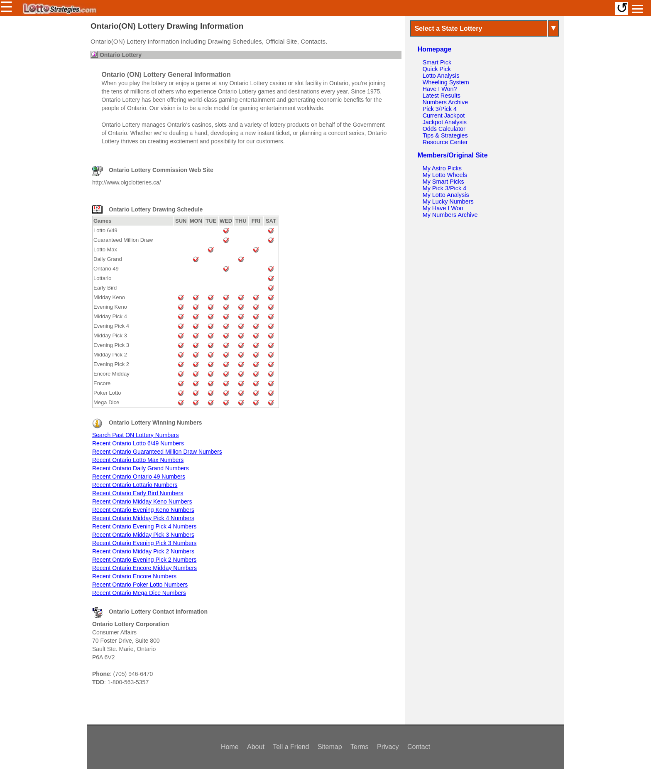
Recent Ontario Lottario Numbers (134, 485)
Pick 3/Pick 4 (440, 109)
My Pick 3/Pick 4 (445, 188)
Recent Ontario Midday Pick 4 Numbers (143, 518)
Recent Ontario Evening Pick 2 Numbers (144, 559)
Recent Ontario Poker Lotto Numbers (140, 584)
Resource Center (445, 142)
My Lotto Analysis (446, 195)
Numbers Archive (445, 102)
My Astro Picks (442, 168)
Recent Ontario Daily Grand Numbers (140, 468)
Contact (418, 746)
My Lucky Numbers (448, 201)
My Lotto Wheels (445, 175)
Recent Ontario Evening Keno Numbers (143, 509)
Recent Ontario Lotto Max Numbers (138, 460)
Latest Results (441, 95)
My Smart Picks (443, 181)
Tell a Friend (291, 746)
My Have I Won (443, 208)
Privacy (388, 746)
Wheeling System (446, 82)
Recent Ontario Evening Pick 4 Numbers (144, 526)
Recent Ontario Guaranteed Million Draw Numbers (157, 451)
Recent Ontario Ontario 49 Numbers (138, 476)
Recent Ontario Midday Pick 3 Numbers (143, 534)
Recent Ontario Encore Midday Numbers (144, 568)
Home (230, 746)
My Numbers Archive (450, 214)
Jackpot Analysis (445, 122)
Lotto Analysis (441, 75)
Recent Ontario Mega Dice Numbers (139, 593)
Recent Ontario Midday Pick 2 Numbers (143, 551)
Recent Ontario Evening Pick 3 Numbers (144, 543)
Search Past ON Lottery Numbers (135, 435)
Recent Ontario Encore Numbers (134, 576)
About (255, 746)
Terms (359, 746)
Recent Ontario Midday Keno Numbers (142, 501)
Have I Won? (440, 89)
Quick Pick (437, 69)
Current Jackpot (444, 115)
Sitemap (330, 746)
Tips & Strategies (445, 135)
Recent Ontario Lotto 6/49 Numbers (138, 443)
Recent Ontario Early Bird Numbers (137, 493)
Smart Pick (437, 62)
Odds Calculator (444, 128)
